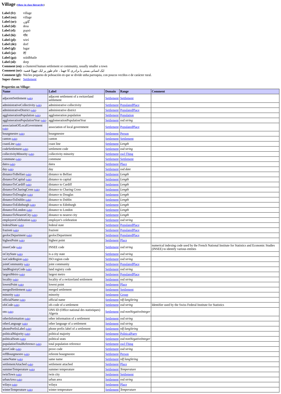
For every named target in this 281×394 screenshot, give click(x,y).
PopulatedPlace (130, 105)
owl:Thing (126, 154)
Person (124, 133)
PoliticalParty (128, 333)
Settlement (29, 79)
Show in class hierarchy (31, 4)
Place (123, 164)
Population (127, 115)
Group (124, 294)
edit (30, 98)
